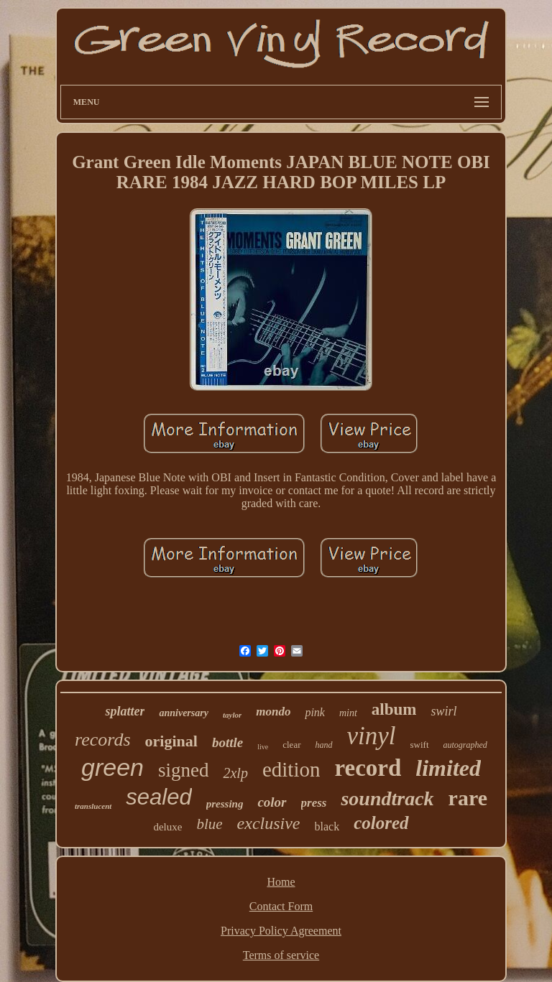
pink (315, 712)
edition (291, 769)
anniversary (183, 713)
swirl (443, 711)
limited (448, 768)
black (327, 826)
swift (419, 744)
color (271, 802)
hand (324, 745)
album (394, 709)
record (367, 768)
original (171, 741)
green (112, 767)
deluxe (167, 827)
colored (381, 823)
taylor (232, 714)
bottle (227, 742)
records (103, 739)
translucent (93, 806)
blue (209, 824)
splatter (124, 711)
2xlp (235, 773)
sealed (158, 797)
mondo (273, 711)
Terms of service (281, 955)
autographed (465, 745)
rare (467, 798)
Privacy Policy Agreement (281, 931)
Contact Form (281, 906)
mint (348, 713)
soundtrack (387, 798)
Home (281, 882)
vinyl (371, 736)
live (262, 747)
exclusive (268, 823)
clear (291, 744)
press (314, 803)
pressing (225, 804)
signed (183, 770)
